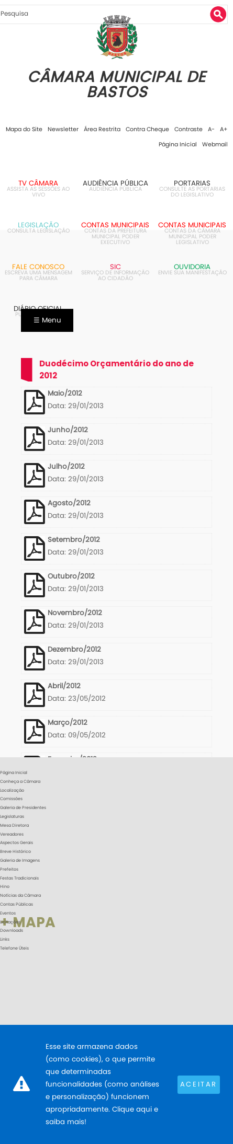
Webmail (215, 144)
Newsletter (63, 129)
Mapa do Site (24, 129)
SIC (115, 267)
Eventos (8, 913)
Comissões (11, 799)
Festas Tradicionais (19, 878)
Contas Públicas (16, 904)
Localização (12, 790)
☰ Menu (47, 320)
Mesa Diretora (14, 825)
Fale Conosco (38, 267)
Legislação (38, 225)
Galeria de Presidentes (23, 808)
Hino (4, 886)
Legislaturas (12, 816)
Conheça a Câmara (20, 781)
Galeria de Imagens (20, 860)
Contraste (188, 129)
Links (4, 939)
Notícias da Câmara (20, 895)
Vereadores (12, 834)
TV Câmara (38, 183)
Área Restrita (102, 129)
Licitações (10, 922)
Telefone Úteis (14, 948)
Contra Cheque (147, 129)
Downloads (11, 930)
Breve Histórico (15, 851)
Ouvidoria (192, 267)
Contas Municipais (115, 225)
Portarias (192, 183)
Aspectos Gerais (16, 843)
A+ (224, 129)
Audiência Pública (115, 183)
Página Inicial (178, 144)
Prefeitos (9, 869)
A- (211, 129)
